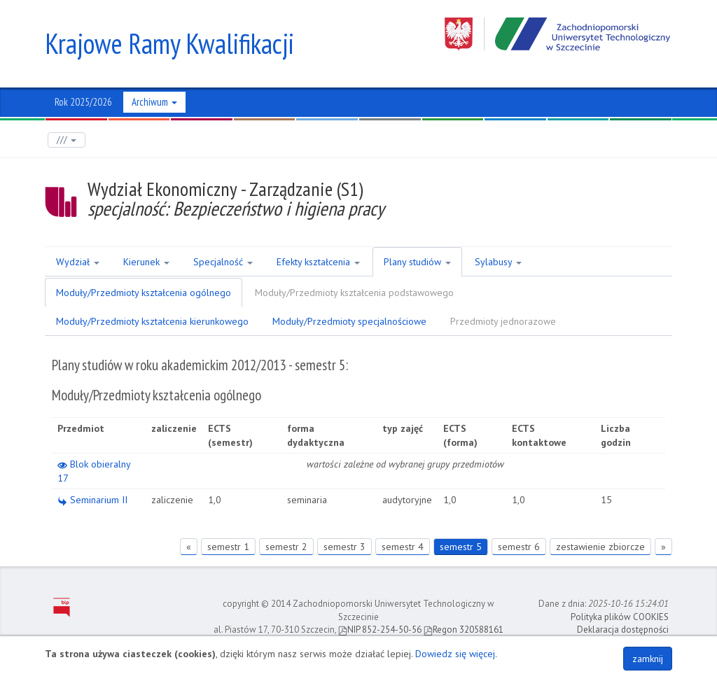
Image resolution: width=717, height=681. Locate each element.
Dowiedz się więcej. (456, 653)
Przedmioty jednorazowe (503, 321)
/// (66, 140)
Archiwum (154, 101)
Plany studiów (417, 261)
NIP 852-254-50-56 (380, 630)
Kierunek (146, 261)
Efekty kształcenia (318, 261)
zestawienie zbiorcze (600, 546)
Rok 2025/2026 (83, 101)
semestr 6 (519, 546)
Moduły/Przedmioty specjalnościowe (349, 321)
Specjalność (223, 261)
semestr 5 (461, 546)
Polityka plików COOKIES (620, 617)
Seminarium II (92, 499)
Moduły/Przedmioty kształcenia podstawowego (354, 292)
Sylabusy (498, 261)
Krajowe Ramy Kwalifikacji (169, 43)
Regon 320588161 (463, 630)
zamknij (647, 658)
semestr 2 (286, 546)
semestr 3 (344, 546)
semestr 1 (228, 546)
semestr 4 (403, 546)
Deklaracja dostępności (623, 630)
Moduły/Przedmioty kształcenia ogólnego (143, 292)
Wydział (77, 261)
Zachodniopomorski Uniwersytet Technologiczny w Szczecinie (558, 33)
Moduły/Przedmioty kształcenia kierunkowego (152, 321)
